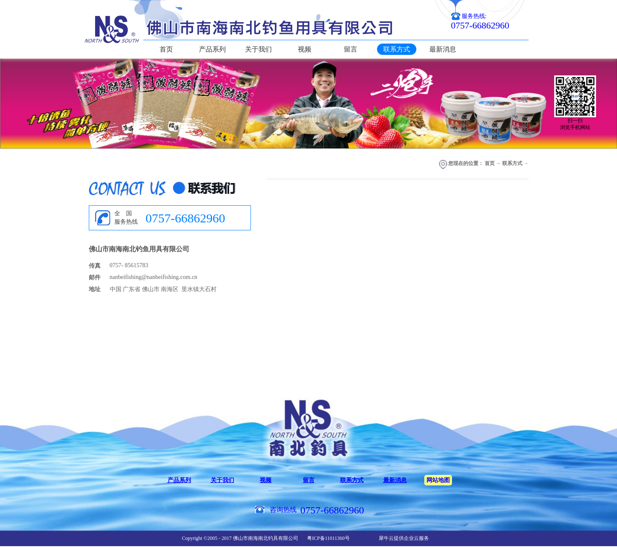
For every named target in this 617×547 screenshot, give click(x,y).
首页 (166, 49)
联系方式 (512, 163)
